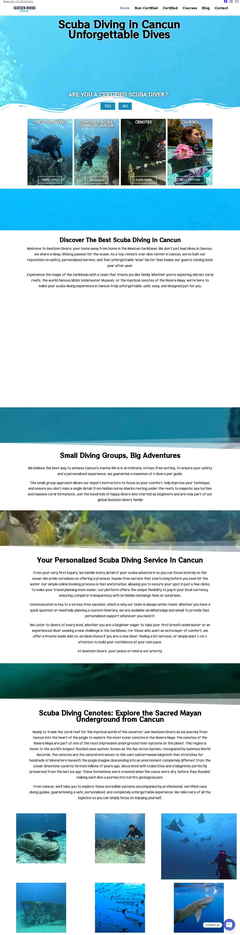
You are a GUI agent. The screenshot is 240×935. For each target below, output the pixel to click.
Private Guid (54, 636)
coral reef (72, 732)
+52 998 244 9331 (24, 1)
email (179, 610)
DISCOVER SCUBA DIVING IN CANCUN (97, 124)
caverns (134, 732)
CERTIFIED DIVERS (50, 122)
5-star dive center (150, 254)
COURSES (190, 122)
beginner (122, 625)
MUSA (75, 280)
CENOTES (143, 122)
